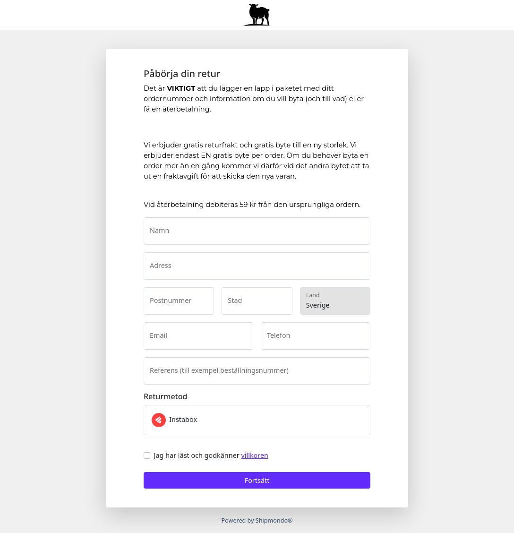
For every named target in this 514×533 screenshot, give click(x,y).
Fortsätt (257, 480)
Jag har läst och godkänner (211, 455)
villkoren (254, 455)
